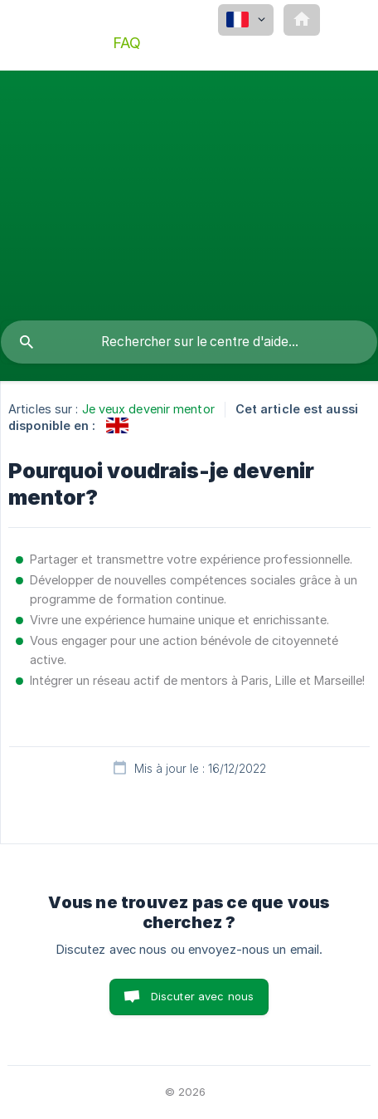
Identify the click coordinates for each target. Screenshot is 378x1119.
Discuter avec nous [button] (202, 996)
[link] (117, 425)
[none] (246, 20)
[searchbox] (189, 342)
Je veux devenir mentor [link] (148, 409)
